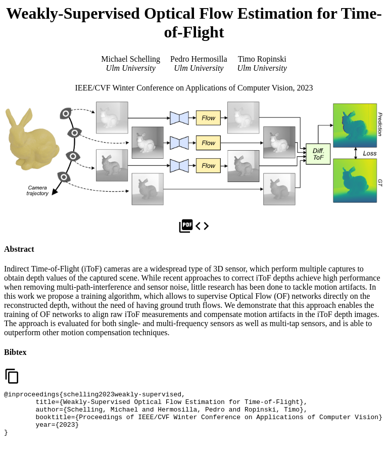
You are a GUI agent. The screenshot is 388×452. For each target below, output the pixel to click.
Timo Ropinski (262, 59)
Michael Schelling (130, 59)
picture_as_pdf (186, 226)
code (202, 226)
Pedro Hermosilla (198, 59)
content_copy (12, 376)
